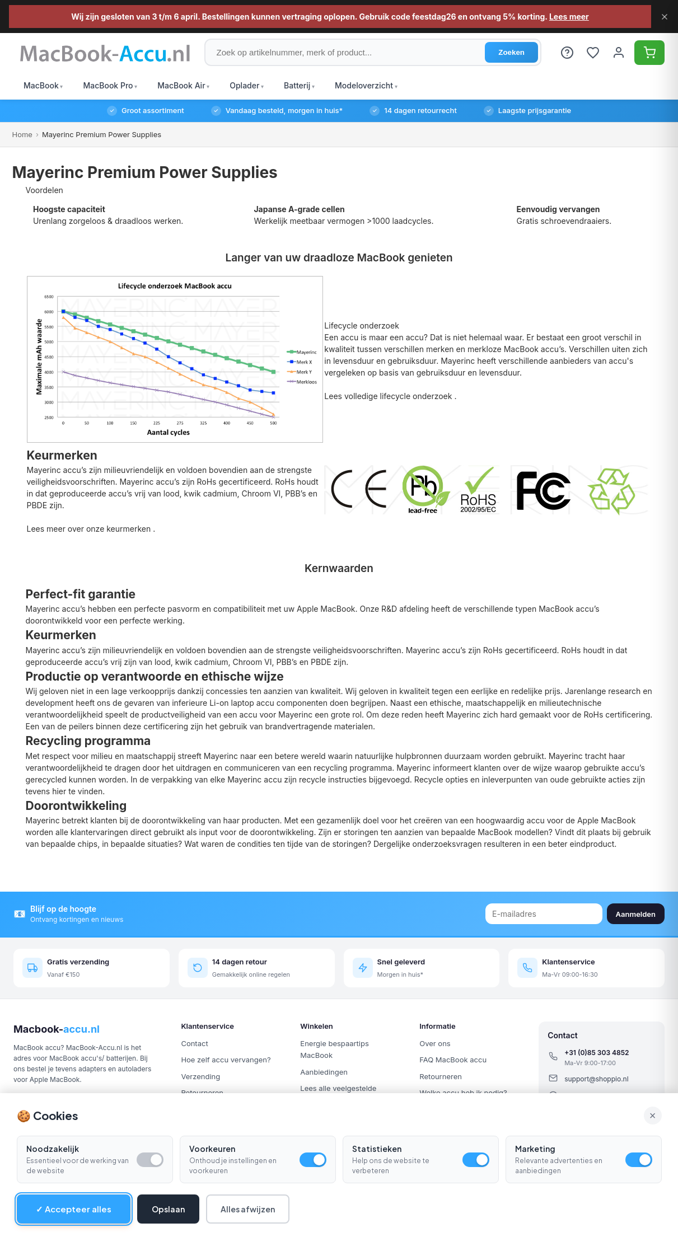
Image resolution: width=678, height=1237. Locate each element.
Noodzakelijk (52, 1149)
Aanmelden (636, 914)
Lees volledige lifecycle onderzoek (389, 396)
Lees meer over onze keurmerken (90, 528)
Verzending (200, 1076)
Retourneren (440, 1076)
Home (22, 134)
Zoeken (511, 52)
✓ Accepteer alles (73, 1208)
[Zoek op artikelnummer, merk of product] (372, 52)
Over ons (434, 1043)
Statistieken (376, 1149)
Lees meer (569, 16)
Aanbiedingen (324, 1071)
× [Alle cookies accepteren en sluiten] (652, 1115)
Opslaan (168, 1209)
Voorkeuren (212, 1149)
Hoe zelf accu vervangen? (225, 1059)
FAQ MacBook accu (453, 1059)
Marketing (535, 1149)
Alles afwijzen (248, 1209)
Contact (194, 1043)
